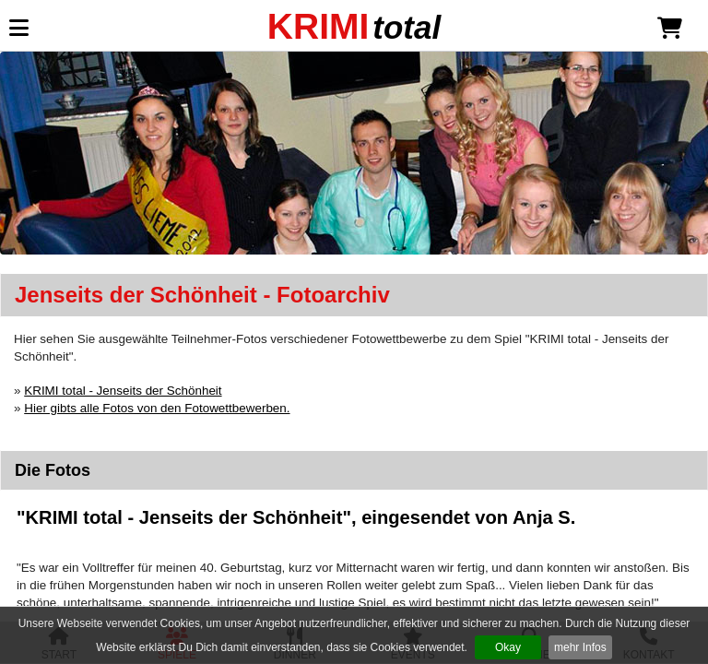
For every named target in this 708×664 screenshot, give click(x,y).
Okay (508, 647)
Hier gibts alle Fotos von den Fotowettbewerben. (156, 408)
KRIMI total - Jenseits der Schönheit (122, 390)
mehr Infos (580, 647)
